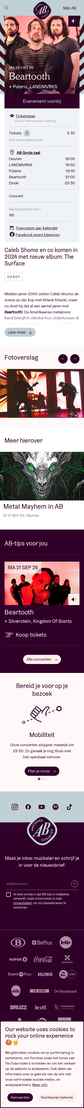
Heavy (13, 277)
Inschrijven (74, 883)
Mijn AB (69, 8)
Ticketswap (22, 116)
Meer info (39, 1084)
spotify (55, 807)
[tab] (39, 779)
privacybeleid (22, 903)
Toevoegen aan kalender (33, 228)
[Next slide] (75, 359)
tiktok (69, 807)
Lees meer (20, 332)
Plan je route (42, 771)
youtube (42, 807)
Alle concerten (42, 659)
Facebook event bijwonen (34, 234)
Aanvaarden (20, 1097)
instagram (15, 807)
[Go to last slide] (63, 359)
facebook (28, 807)
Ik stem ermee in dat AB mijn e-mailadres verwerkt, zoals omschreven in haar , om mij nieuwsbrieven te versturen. (41, 901)
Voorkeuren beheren (57, 1097)
